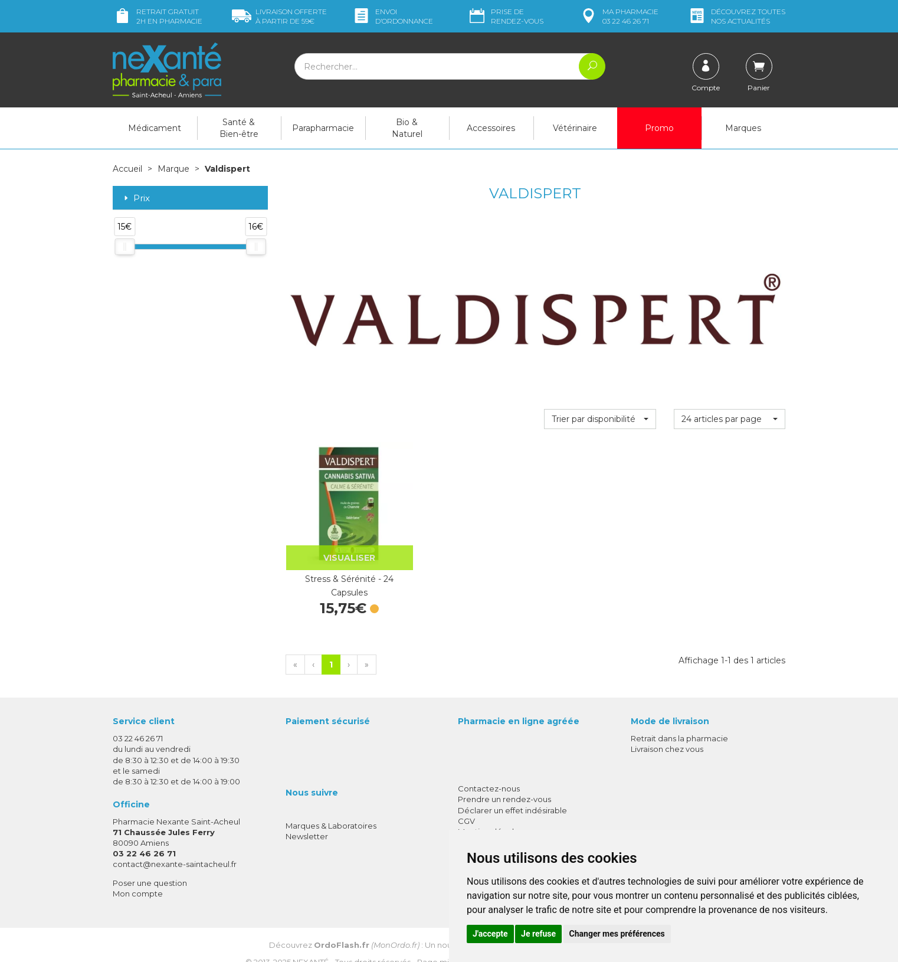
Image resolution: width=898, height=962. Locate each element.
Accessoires (491, 128)
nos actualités (736, 16)
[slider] (124, 246)
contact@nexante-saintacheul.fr (175, 847)
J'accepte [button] (490, 933)
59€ (279, 16)
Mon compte (138, 876)
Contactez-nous (489, 771)
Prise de (505, 16)
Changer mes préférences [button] (617, 933)
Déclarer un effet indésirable (512, 792)
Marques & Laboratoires (331, 808)
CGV (466, 803)
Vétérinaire (575, 128)
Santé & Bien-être (238, 128)
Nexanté (311, 945)
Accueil (127, 168)
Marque (173, 168)
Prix (136, 198)
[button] (600, 418)
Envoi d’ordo (392, 16)
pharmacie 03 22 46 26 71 (618, 16)
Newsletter (307, 819)
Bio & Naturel (407, 128)
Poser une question (150, 865)
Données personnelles (501, 825)
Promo (659, 128)
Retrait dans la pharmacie (679, 721)
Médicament (154, 128)
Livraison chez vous (667, 732)
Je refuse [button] (538, 933)
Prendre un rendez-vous (504, 782)
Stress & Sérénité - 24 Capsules (341, 568)
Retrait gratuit (157, 16)
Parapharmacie (323, 128)
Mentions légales (490, 814)
